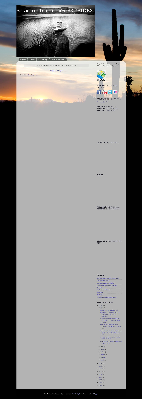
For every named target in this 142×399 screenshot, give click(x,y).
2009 (100, 377)
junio (102, 346)
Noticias (32, 59)
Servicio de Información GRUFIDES (54, 10)
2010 (100, 374)
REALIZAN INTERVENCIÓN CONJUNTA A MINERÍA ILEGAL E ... (111, 326)
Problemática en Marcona (104, 290)
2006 (100, 385)
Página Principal (56, 70)
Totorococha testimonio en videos (106, 297)
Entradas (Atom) (32, 75)
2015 (100, 305)
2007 (100, 382)
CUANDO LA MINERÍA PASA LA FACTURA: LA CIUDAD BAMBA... (110, 314)
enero (102, 360)
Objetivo (23, 59)
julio (102, 307)
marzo (102, 354)
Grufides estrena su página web (109, 310)
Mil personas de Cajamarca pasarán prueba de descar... (110, 337)
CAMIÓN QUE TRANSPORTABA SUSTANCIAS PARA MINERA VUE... (110, 320)
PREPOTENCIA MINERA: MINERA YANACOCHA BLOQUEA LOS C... (111, 332)
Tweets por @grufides (103, 102)
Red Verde (100, 294)
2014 (100, 363)
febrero (103, 357)
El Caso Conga (42, 59)
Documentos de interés (58, 59)
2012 (100, 369)
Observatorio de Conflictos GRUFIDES (108, 278)
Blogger (95, 394)
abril (102, 352)
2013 (100, 366)
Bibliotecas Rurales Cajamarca (105, 283)
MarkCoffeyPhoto (77, 394)
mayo (102, 349)
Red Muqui (100, 292)
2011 (100, 371)
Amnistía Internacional (103, 280)
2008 (100, 380)
